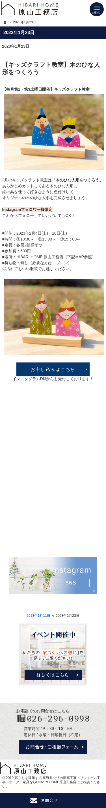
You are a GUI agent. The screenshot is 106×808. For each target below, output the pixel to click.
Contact (44, 800)
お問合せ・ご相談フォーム (53, 747)
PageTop (97, 800)
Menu (97, 9)
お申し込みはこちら (53, 369)
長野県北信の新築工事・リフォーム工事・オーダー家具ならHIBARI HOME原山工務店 (51, 780)
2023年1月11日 (38, 616)
